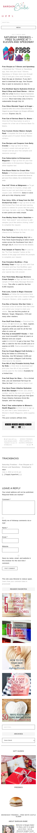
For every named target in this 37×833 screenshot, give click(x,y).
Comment (6, 499)
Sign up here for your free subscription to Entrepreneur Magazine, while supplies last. (17, 163)
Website (5, 546)
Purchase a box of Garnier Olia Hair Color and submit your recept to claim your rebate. (18, 309)
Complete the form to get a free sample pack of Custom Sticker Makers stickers (17, 136)
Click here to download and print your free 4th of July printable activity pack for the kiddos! (17, 368)
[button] (18, 27)
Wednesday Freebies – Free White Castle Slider (18, 815)
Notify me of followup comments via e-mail (17, 522)
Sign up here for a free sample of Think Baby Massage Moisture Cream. (18, 282)
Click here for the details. (24, 245)
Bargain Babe (18, 6)
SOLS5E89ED (11, 341)
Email (5, 537)
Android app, (18, 324)
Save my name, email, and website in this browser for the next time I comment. (16, 560)
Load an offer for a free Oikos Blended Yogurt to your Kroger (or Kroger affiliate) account (18, 111)
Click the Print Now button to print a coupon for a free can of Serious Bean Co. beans (18, 123)
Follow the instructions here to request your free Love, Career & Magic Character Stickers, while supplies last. (18, 296)
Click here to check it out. (23, 383)
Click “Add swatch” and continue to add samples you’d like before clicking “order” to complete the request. (18, 222)
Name (5, 528)
